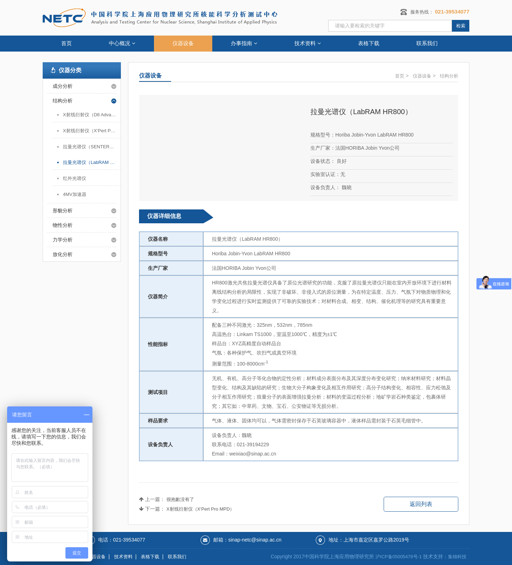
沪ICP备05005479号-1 (398, 556)
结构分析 (63, 100)
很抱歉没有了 (180, 499)
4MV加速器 (74, 194)
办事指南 (244, 43)
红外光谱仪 (74, 178)
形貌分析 (63, 210)
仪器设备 (183, 43)
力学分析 (63, 239)
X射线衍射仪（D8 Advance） (92, 114)
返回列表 (421, 504)
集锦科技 (457, 556)
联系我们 (427, 43)
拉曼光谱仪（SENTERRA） (92, 146)
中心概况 (122, 43)
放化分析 (63, 254)
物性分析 (63, 225)
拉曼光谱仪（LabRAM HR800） (92, 162)
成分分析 (63, 86)
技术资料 (307, 43)
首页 (66, 43)
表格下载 (368, 43)
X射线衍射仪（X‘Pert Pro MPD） (92, 130)
